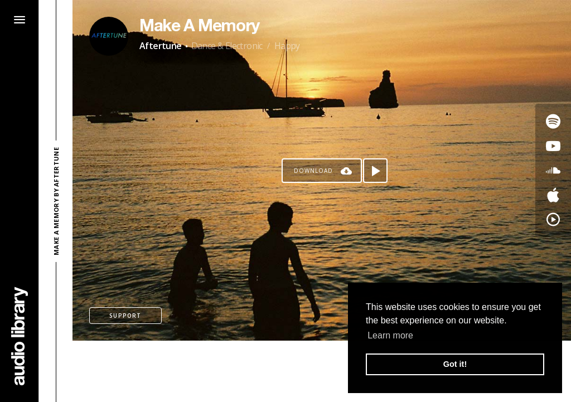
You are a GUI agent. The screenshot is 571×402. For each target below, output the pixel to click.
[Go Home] (19, 336)
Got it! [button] (455, 364)
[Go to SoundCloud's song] (553, 170)
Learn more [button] (390, 335)
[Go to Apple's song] (553, 195)
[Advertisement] (322, 371)
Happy (287, 46)
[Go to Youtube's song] (553, 146)
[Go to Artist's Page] (108, 36)
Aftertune (160, 46)
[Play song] (375, 170)
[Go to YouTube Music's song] (553, 219)
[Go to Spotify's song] (553, 121)
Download (313, 171)
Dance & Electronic (227, 46)
